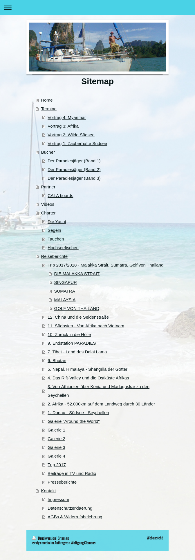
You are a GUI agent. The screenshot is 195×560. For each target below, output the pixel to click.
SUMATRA (64, 291)
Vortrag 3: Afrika (63, 126)
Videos (48, 204)
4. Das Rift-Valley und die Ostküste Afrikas (88, 377)
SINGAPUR (65, 282)
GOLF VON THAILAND (77, 308)
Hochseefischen (63, 247)
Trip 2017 (57, 464)
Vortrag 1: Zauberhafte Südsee (77, 143)
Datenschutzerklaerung (70, 508)
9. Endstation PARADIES (72, 343)
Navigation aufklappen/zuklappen (97, 7)
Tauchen (56, 238)
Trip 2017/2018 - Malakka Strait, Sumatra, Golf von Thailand (105, 264)
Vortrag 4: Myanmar (67, 117)
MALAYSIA (65, 299)
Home (47, 100)
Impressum (58, 499)
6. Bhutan (57, 360)
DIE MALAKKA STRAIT (77, 273)
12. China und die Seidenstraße (78, 317)
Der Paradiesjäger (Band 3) (74, 178)
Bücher (48, 152)
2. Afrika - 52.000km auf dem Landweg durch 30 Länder (101, 403)
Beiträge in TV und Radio (72, 473)
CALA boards (60, 195)
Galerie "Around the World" (74, 421)
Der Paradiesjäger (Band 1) (74, 160)
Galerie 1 (56, 429)
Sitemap (63, 538)
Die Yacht (57, 221)
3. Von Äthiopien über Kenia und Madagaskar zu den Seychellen (98, 391)
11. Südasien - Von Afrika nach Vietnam (86, 325)
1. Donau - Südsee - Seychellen (78, 412)
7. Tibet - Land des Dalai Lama (77, 351)
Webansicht (155, 537)
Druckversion (44, 538)
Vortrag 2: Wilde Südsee (71, 134)
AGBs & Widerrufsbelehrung (75, 516)
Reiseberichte (54, 256)
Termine (49, 108)
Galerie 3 (56, 447)
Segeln (54, 230)
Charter (48, 212)
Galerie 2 (56, 438)
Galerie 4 (56, 455)
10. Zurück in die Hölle (69, 334)
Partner (48, 186)
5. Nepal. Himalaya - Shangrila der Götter (87, 369)
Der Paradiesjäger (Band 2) (74, 169)
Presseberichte (62, 482)
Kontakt (48, 490)
